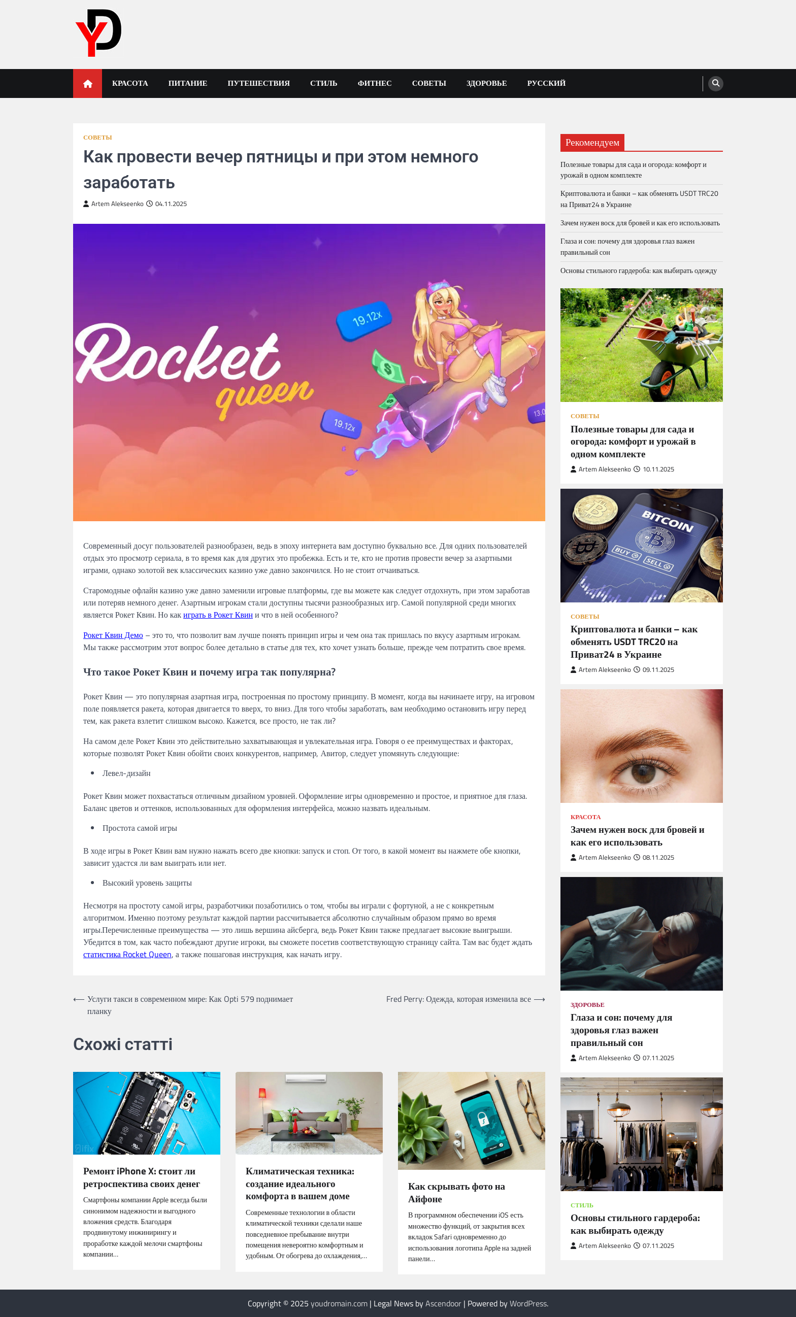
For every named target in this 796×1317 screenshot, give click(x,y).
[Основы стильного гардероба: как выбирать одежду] (641, 1134)
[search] (715, 83)
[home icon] (87, 83)
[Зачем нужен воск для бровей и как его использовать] (641, 746)
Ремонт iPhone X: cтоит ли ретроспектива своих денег (141, 1177)
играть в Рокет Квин (218, 615)
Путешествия (259, 83)
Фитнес (375, 83)
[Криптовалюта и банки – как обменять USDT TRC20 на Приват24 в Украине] (641, 545)
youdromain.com (339, 1303)
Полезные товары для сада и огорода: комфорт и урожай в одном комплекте (633, 170)
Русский (546, 83)
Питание (188, 83)
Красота (130, 83)
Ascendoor (443, 1303)
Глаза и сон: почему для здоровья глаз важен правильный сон (627, 246)
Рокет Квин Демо (113, 635)
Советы (429, 83)
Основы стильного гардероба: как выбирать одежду (638, 270)
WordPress (528, 1303)
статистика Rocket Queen (127, 954)
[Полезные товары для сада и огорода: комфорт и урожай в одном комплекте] (641, 345)
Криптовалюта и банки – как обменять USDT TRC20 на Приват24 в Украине (639, 199)
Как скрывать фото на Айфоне (456, 1192)
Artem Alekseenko (113, 204)
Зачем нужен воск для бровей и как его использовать (640, 222)
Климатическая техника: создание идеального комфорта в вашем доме (300, 1183)
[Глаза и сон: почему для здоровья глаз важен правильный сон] (641, 934)
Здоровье (487, 83)
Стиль (324, 83)
